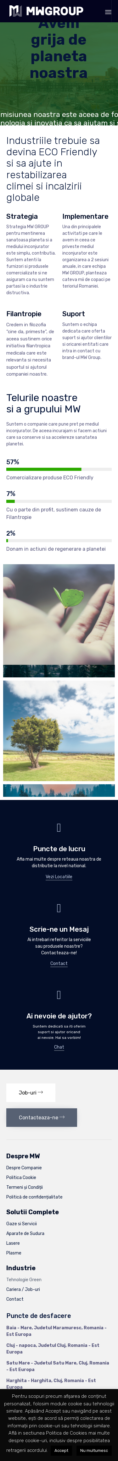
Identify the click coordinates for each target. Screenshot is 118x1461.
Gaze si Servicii (21, 1224)
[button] (59, 877)
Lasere (13, 1243)
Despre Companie (24, 1168)
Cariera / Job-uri (23, 1289)
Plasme (13, 1253)
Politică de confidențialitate (34, 1197)
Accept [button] (61, 1450)
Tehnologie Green (24, 1279)
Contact (15, 1299)
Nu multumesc (94, 1450)
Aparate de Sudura (25, 1233)
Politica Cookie (21, 1177)
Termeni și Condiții (24, 1187)
